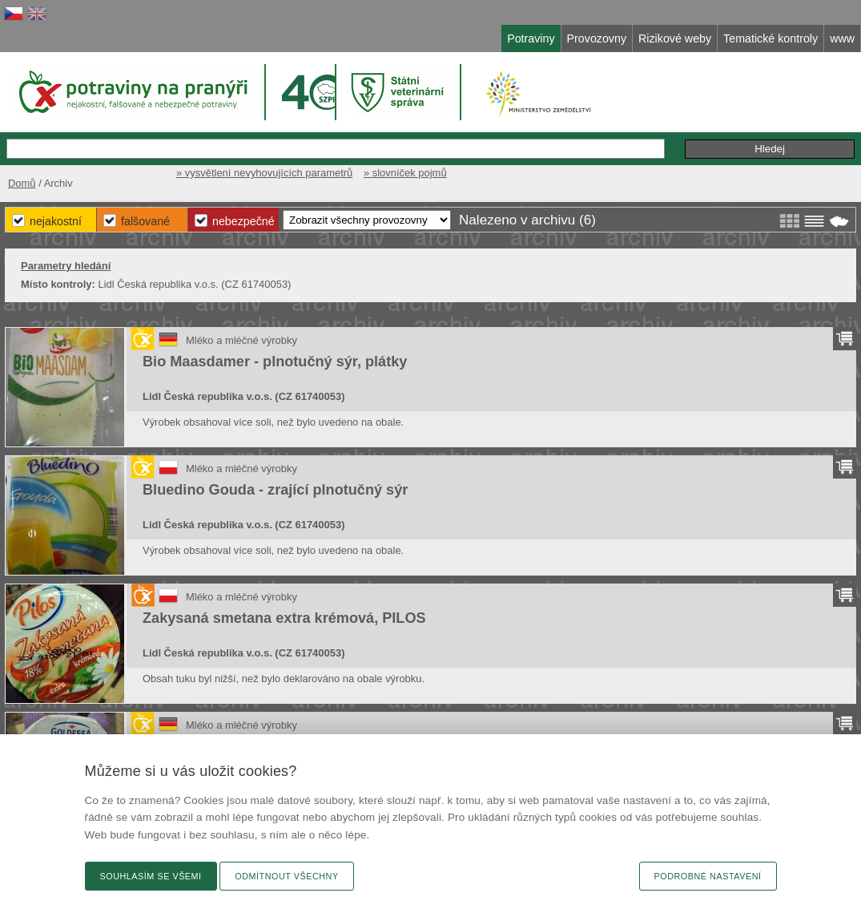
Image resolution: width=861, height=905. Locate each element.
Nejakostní (56, 221)
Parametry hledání (66, 266)
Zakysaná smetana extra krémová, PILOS (284, 618)
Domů (22, 183)
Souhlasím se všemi (151, 876)
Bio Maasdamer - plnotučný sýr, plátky (275, 362)
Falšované (145, 221)
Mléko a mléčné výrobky (241, 340)
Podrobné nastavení (708, 876)
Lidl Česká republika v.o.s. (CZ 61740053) (243, 396)
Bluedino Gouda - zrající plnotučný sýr (275, 490)
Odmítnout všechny (286, 876)
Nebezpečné (243, 221)
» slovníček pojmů (405, 173)
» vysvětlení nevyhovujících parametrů (264, 173)
